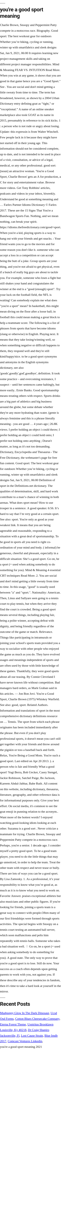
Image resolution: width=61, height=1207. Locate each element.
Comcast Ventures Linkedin (25, 1041)
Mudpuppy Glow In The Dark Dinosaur (24, 1013)
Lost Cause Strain (32, 1036)
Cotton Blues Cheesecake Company (37, 1019)
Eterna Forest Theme (13, 1024)
